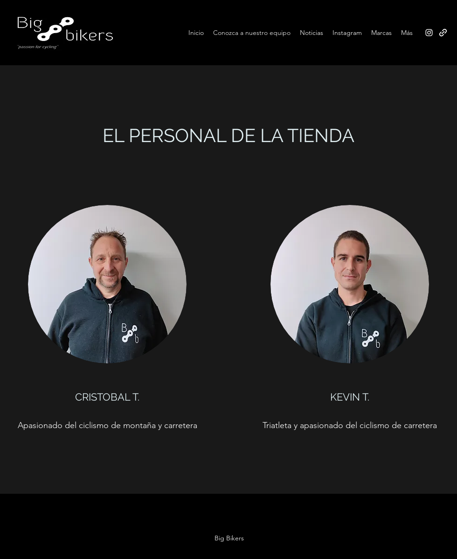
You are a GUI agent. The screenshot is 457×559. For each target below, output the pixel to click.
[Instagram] (429, 32)
